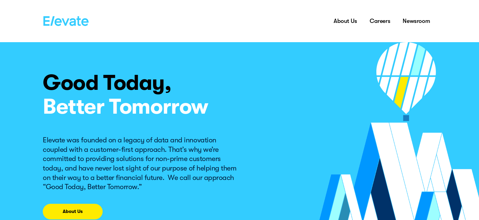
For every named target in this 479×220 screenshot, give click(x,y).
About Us (345, 20)
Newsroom (416, 20)
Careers (380, 20)
